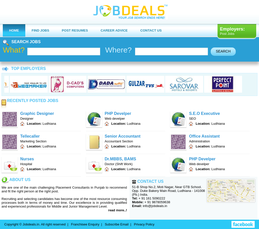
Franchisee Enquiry (85, 224)
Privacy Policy (144, 224)
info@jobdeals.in (155, 206)
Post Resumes (75, 30)
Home (14, 30)
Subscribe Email (116, 224)
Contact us (151, 30)
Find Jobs (40, 30)
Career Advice (114, 30)
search (223, 51)
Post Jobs (227, 34)
